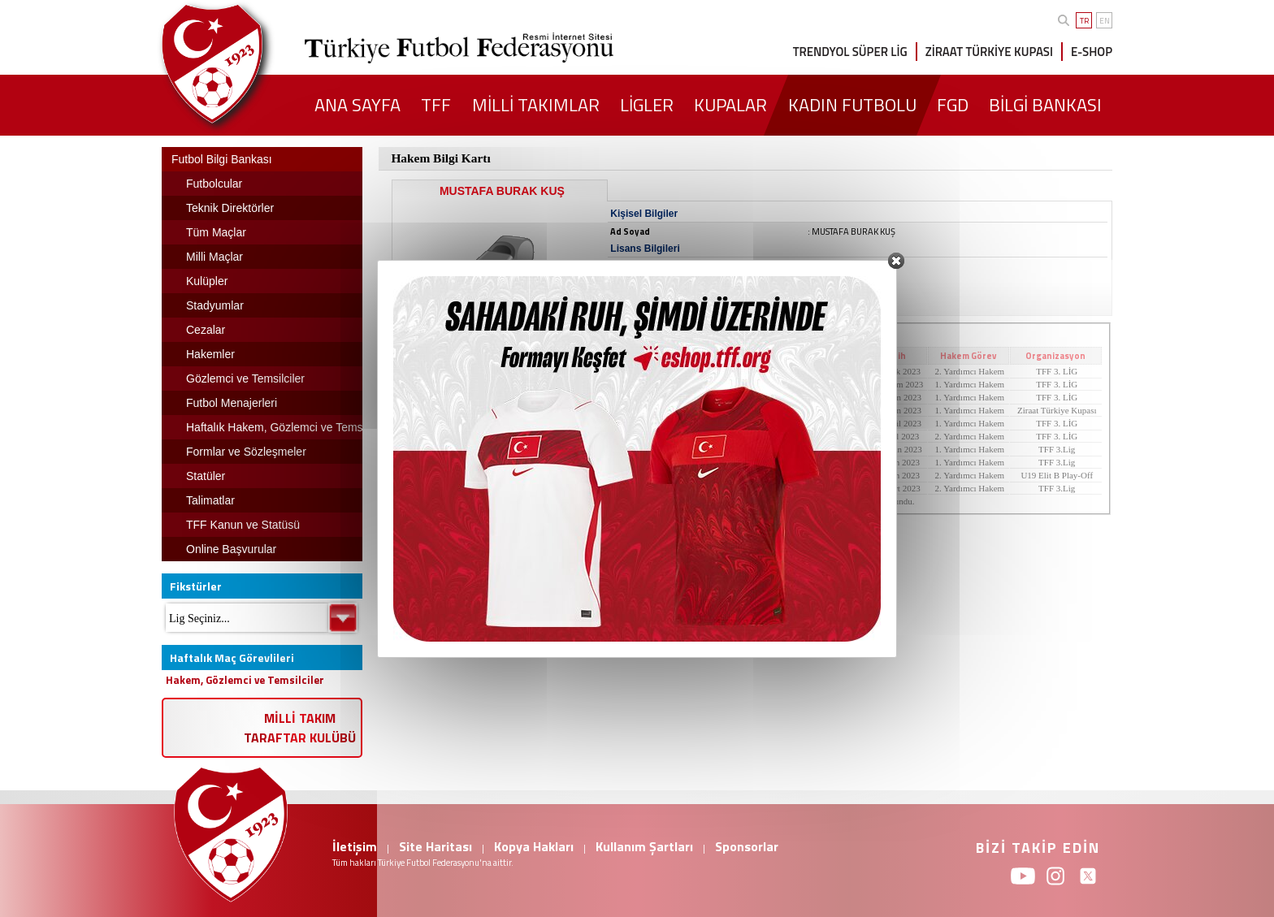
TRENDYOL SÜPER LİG (850, 51)
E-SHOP (1091, 51)
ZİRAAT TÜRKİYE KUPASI (989, 51)
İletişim (354, 846)
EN (1104, 21)
